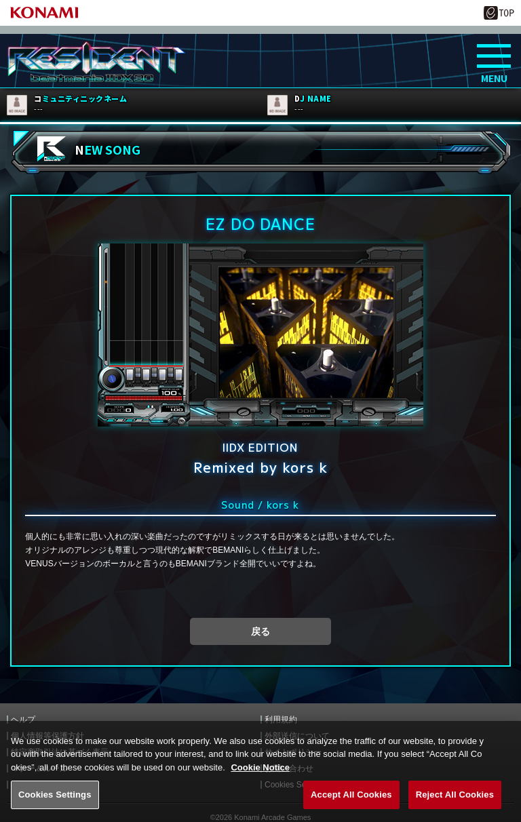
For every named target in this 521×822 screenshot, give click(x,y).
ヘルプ (23, 720)
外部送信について (297, 736)
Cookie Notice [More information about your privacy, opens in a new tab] (260, 783)
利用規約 (281, 720)
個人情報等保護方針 (47, 736)
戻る (260, 631)
